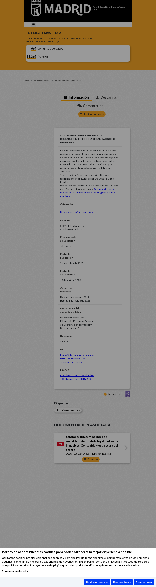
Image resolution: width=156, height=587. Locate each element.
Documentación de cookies (16, 571)
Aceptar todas (144, 582)
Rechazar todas (122, 582)
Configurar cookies (97, 582)
